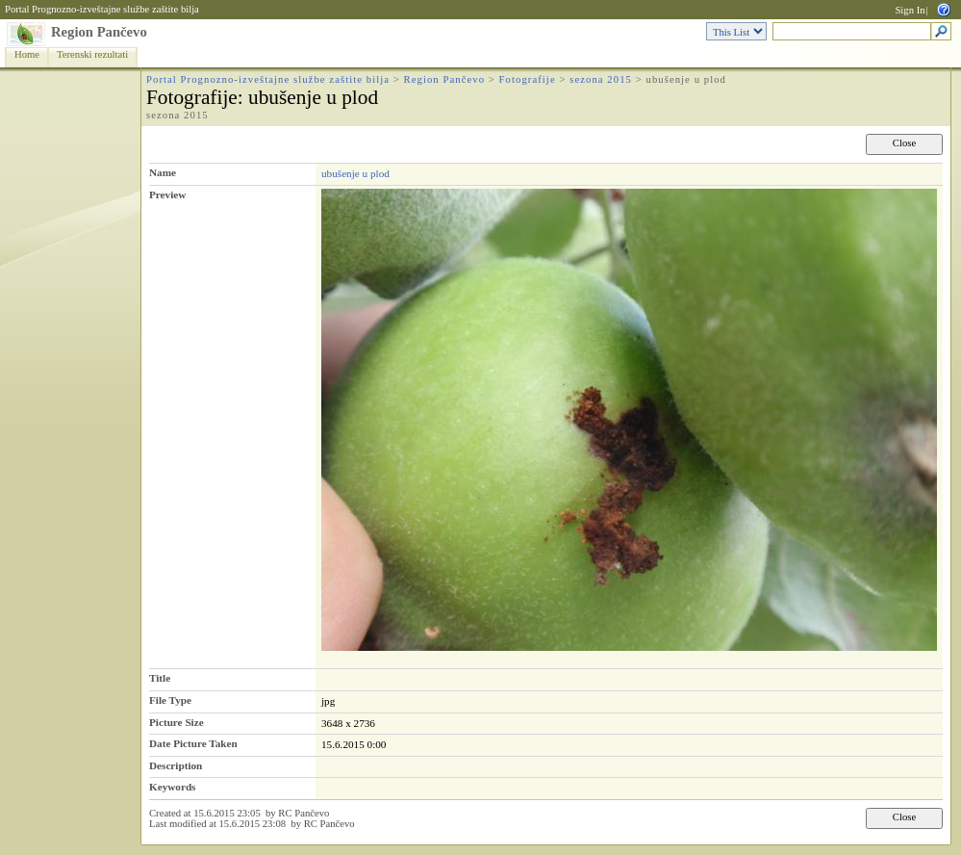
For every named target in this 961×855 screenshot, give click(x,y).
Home (26, 54)
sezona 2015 (600, 79)
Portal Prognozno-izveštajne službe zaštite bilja (102, 9)
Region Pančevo (99, 31)
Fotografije (527, 79)
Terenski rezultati (92, 54)
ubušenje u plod (355, 173)
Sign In (909, 10)
